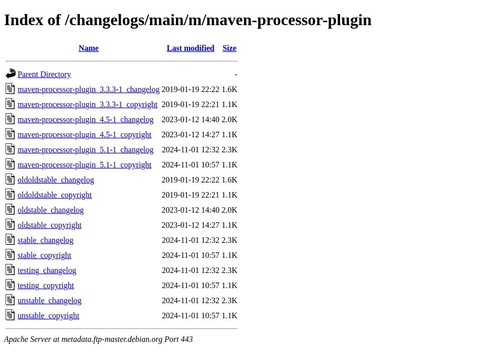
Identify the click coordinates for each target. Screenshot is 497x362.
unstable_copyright (48, 315)
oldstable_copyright (49, 225)
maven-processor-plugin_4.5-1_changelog (85, 119)
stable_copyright (44, 255)
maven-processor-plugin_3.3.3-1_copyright (87, 104)
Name (88, 48)
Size (229, 48)
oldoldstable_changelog (56, 179)
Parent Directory (44, 74)
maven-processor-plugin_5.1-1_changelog (85, 149)
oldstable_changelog (51, 210)
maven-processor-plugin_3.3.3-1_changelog (88, 89)
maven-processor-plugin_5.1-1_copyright (84, 164)
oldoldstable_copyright (55, 195)
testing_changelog (47, 270)
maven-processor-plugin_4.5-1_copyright (84, 134)
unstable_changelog (49, 300)
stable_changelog (45, 240)
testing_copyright (46, 285)
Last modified (190, 48)
